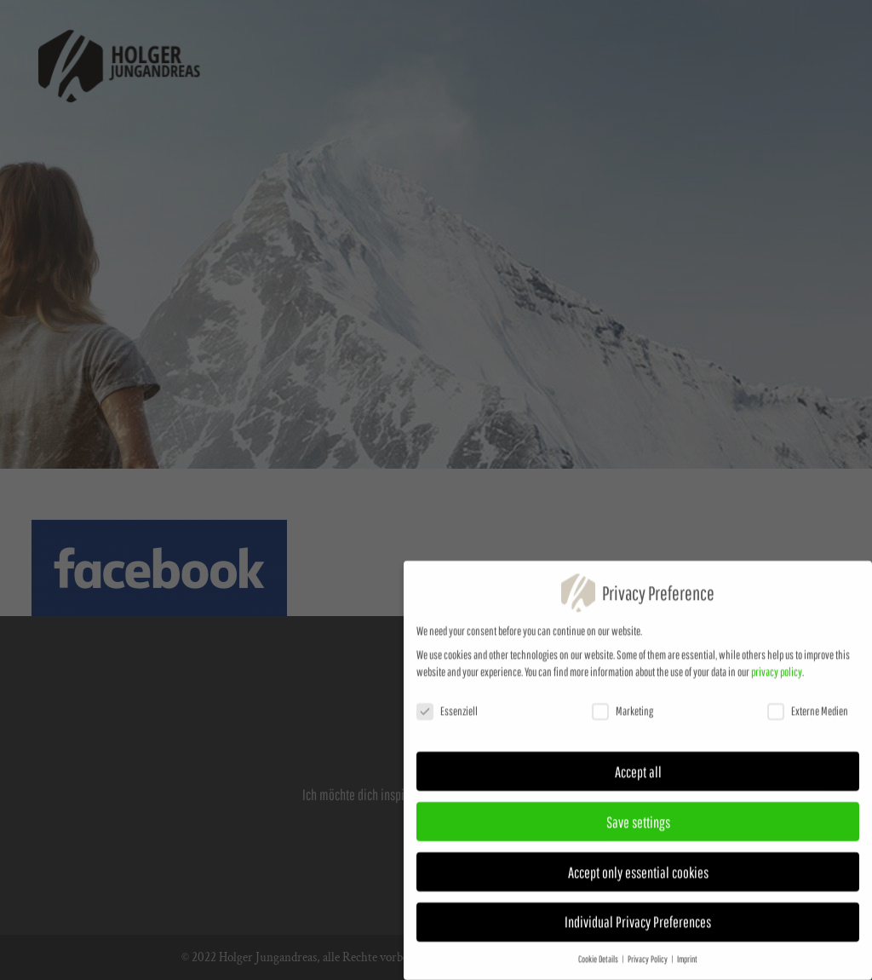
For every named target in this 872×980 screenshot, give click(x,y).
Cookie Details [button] (599, 967)
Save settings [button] (638, 829)
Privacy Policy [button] (648, 967)
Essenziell (447, 720)
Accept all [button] (638, 779)
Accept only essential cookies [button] (638, 879)
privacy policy (776, 680)
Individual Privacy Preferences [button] (638, 929)
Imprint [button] (687, 967)
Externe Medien (807, 720)
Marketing (622, 720)
